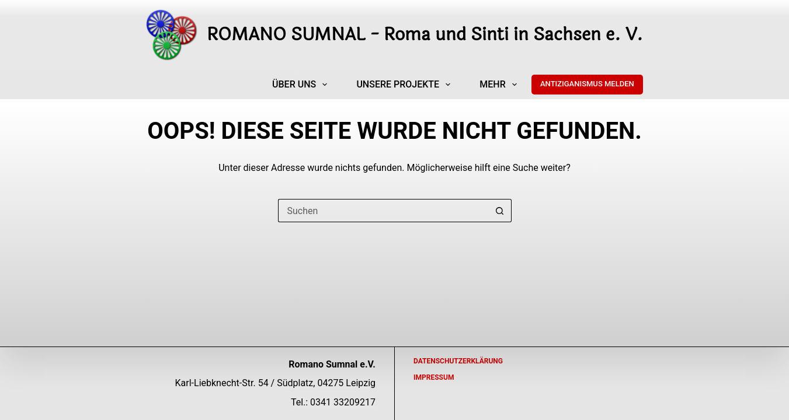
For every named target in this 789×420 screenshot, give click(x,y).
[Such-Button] (500, 210)
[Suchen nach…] (383, 210)
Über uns (302, 85)
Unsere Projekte (405, 85)
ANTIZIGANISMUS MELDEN (587, 83)
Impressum (433, 377)
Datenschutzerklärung (458, 361)
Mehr (500, 85)
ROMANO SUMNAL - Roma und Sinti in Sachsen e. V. (425, 34)
